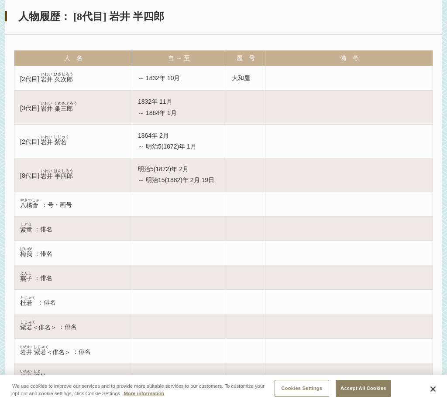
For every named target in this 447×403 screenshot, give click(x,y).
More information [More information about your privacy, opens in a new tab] (144, 394)
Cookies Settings (301, 389)
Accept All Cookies (363, 389)
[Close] (433, 390)
